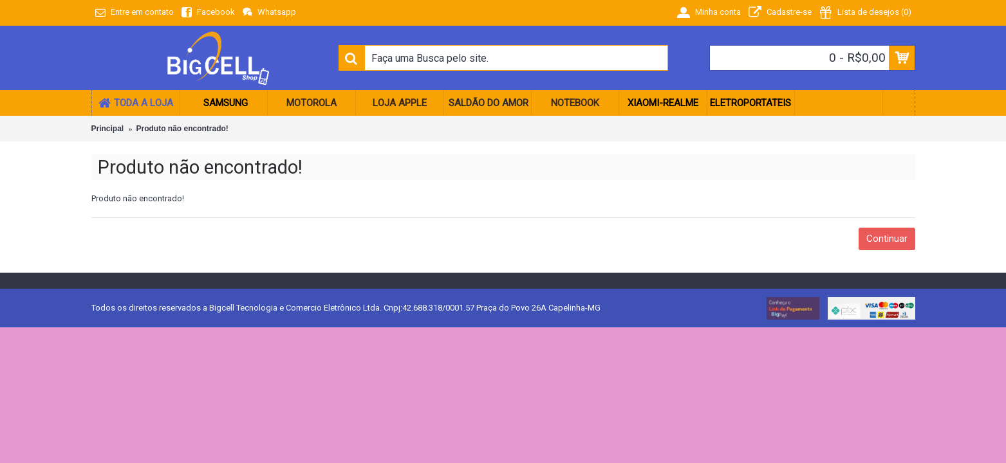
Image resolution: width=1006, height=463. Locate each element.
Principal (107, 128)
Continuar (887, 238)
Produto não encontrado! (182, 128)
